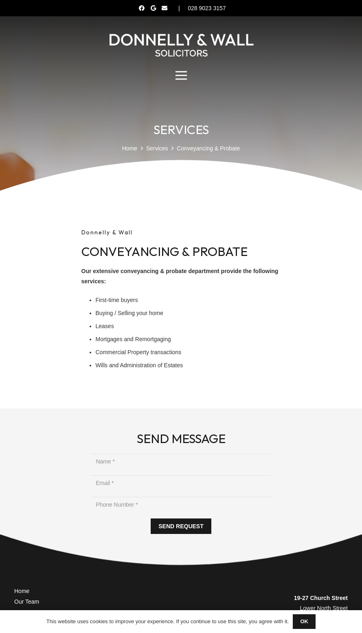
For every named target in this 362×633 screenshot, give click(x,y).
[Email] (164, 8)
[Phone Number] (181, 505)
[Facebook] (141, 8)
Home (21, 591)
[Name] (181, 462)
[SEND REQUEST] (181, 526)
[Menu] (181, 75)
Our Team (26, 601)
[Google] (153, 8)
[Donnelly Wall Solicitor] (181, 45)
